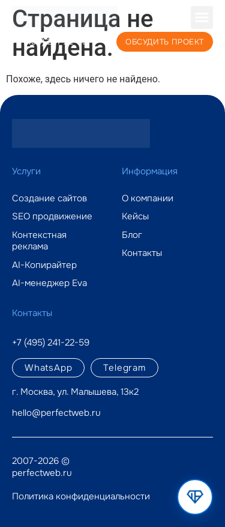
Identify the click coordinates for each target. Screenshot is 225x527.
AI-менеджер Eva (49, 283)
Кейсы (135, 216)
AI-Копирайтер (44, 265)
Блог (132, 235)
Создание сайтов (49, 198)
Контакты (142, 253)
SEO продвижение (52, 216)
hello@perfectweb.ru (56, 413)
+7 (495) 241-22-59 (50, 41)
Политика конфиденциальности (81, 496)
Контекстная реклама (39, 241)
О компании (147, 198)
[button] (202, 17)
